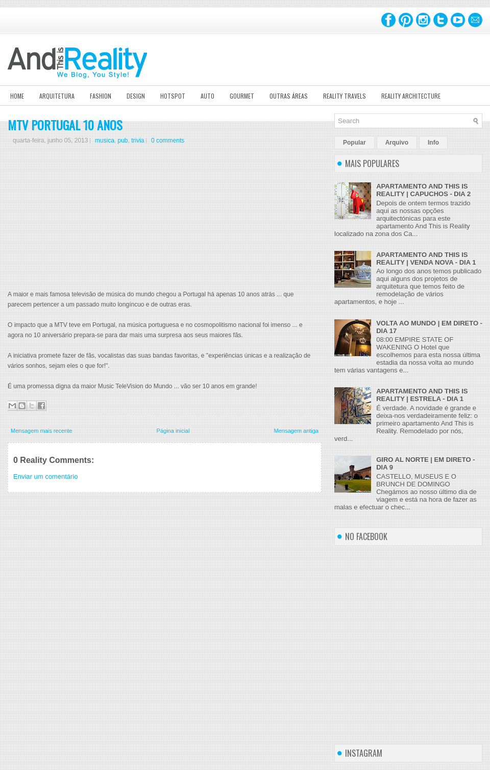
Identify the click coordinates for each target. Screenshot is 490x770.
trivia (137, 140)
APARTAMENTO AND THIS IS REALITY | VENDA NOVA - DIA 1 (426, 258)
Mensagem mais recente (41, 431)
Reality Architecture (410, 95)
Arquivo (396, 142)
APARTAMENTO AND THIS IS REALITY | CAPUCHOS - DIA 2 (423, 190)
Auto (207, 95)
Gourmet (242, 95)
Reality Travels (344, 95)
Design (136, 95)
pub (122, 140)
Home (17, 95)
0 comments (167, 140)
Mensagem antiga (296, 431)
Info (433, 142)
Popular (354, 142)
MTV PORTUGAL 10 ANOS (65, 125)
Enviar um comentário (45, 476)
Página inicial (173, 431)
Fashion (100, 95)
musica (104, 140)
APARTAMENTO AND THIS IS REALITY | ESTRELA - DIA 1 (422, 395)
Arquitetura (57, 95)
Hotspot (172, 95)
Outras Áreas (289, 95)
